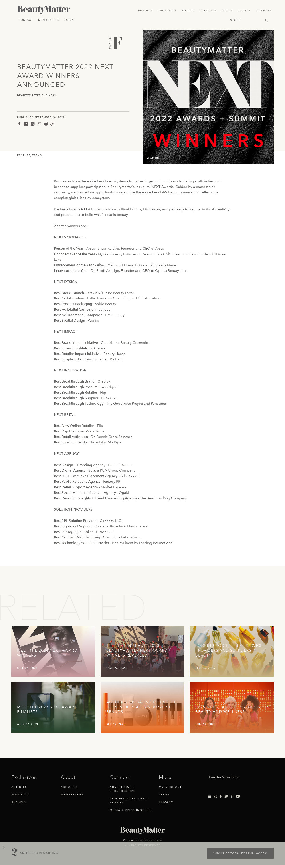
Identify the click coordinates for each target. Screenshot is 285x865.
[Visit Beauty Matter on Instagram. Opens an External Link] (215, 796)
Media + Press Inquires (131, 810)
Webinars (263, 10)
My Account (170, 787)
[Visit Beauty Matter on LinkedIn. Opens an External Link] (209, 796)
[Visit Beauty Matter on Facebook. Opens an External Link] (221, 796)
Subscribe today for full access (240, 853)
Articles (19, 787)
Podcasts (208, 10)
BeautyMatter (163, 192)
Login (69, 20)
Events (226, 10)
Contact (25, 20)
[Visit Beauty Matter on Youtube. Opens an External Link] (238, 796)
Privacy (166, 802)
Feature (23, 155)
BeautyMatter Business (36, 95)
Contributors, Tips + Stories (129, 800)
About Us (69, 787)
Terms (164, 794)
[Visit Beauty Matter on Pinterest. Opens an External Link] (232, 796)
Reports (188, 10)
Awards (244, 10)
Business (145, 10)
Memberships (48, 20)
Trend (37, 155)
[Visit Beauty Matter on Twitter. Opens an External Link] (226, 796)
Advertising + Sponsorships (122, 789)
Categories (167, 10)
